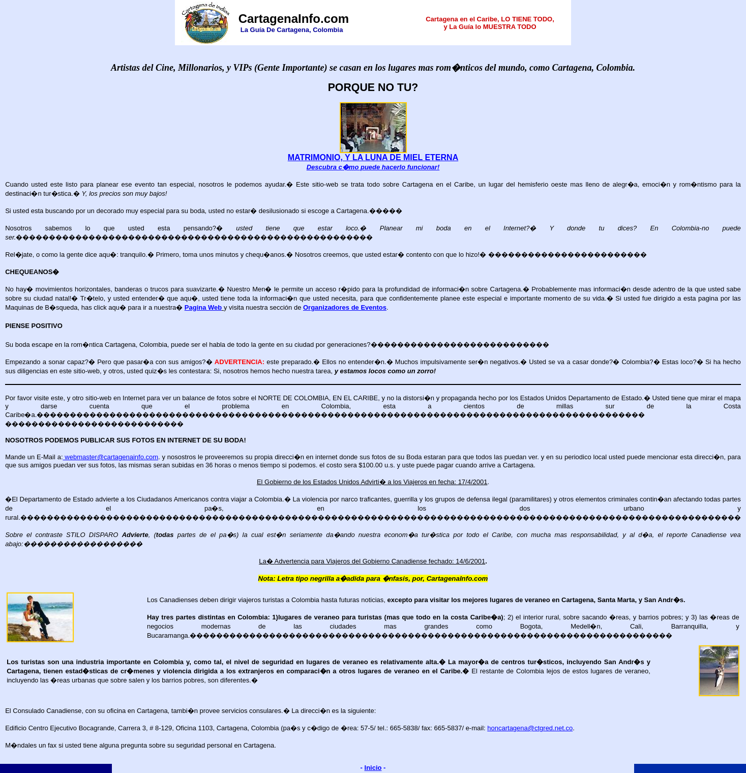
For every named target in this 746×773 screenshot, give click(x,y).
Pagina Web (203, 307)
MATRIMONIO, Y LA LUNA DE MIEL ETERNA (373, 157)
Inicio (373, 767)
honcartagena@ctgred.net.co (530, 728)
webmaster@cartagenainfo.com (111, 457)
